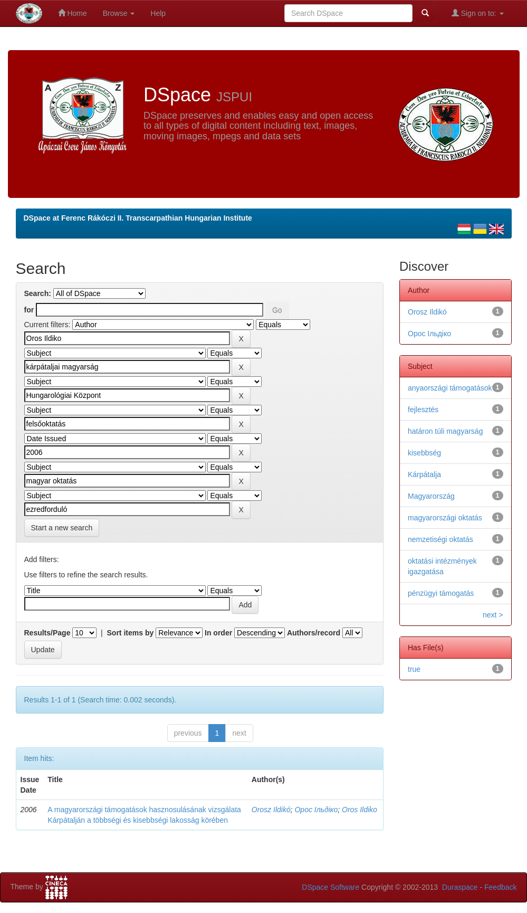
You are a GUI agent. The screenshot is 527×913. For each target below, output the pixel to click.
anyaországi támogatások (450, 388)
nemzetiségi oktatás (440, 539)
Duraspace (460, 887)
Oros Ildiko (359, 809)
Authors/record (313, 633)
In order (218, 633)
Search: (37, 293)
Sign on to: (478, 12)
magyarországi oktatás (445, 517)
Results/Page (47, 633)
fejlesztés (423, 409)
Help (158, 13)
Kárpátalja (424, 474)
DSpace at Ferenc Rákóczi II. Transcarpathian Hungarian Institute (138, 218)
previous (188, 733)
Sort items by (130, 633)
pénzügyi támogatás (441, 593)
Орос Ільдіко (316, 809)
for (29, 310)
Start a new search (62, 528)
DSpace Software (330, 887)
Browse (119, 13)
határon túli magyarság (445, 431)
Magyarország (431, 496)
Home (72, 12)
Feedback (500, 887)
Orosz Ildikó (271, 809)
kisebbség (424, 453)
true (414, 669)
